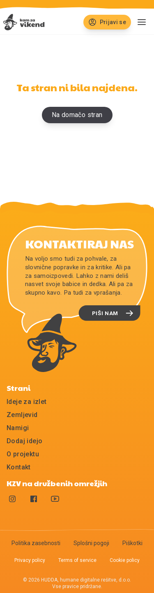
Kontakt (19, 467)
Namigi (18, 428)
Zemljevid (22, 415)
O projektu (23, 454)
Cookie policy (125, 560)
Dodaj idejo (24, 441)
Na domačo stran (77, 115)
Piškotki (132, 543)
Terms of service (77, 560)
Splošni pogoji (91, 543)
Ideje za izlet (27, 402)
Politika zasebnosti (35, 543)
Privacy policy (29, 560)
